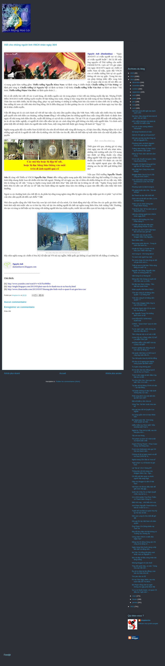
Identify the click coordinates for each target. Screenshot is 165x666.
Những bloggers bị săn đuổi (142, 563)
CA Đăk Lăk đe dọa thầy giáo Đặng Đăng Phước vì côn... (143, 226)
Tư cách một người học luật (142, 257)
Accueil (63, 373)
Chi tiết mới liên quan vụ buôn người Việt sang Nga (143, 477)
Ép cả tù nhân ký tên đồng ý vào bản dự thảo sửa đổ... (143, 572)
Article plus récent (12, 373)
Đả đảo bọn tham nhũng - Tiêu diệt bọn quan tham (143, 285)
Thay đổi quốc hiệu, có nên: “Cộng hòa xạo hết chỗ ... (144, 567)
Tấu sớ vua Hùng (138, 436)
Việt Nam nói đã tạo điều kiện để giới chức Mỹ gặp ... (143, 488)
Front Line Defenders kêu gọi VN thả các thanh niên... (144, 450)
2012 (132, 606)
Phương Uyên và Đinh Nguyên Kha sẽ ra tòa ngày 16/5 (143, 144)
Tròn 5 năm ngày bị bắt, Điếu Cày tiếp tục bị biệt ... (144, 376)
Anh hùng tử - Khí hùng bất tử (143, 254)
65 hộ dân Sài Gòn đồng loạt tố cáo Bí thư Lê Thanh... (143, 371)
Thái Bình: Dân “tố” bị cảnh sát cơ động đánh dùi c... (144, 210)
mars (134, 596)
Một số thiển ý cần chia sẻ (141, 401)
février (134, 599)
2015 (132, 73)
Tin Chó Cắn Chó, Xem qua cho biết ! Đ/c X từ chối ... (143, 381)
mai (134, 105)
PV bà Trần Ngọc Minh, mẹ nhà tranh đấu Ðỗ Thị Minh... (143, 581)
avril (134, 108)
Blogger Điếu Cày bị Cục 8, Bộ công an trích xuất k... (143, 176)
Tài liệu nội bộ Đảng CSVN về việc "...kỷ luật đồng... (144, 386)
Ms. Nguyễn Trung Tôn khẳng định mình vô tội (143, 314)
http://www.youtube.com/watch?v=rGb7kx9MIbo (29, 283)
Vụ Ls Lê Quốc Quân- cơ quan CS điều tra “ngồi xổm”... (144, 591)
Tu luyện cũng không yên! (141, 367)
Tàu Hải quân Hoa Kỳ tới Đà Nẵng (144, 358)
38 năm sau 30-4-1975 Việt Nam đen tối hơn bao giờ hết (144, 231)
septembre (136, 92)
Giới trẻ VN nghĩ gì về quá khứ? (143, 135)
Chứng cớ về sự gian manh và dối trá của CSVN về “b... (144, 455)
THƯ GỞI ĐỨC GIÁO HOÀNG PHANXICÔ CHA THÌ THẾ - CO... (143, 182)
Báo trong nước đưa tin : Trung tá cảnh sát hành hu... (144, 244)
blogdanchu (145, 620)
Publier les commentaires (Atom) (68, 381)
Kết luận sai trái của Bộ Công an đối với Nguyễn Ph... (143, 139)
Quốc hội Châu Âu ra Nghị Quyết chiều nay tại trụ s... (144, 493)
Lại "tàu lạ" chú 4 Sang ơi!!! (142, 468)
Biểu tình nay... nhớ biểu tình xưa (144, 502)
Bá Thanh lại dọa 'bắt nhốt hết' (143, 195)
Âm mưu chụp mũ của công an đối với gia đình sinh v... (144, 261)
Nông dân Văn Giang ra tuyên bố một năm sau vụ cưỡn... (144, 280)
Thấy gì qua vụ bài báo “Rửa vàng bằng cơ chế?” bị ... (144, 266)
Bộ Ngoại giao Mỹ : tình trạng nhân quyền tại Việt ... (142, 421)
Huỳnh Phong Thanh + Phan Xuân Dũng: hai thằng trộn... (144, 445)
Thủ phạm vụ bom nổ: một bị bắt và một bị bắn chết (143, 440)
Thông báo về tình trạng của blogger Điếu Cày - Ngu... (142, 472)
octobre (135, 89)
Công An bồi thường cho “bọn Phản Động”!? (142, 220)
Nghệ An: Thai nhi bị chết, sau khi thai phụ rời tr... (144, 431)
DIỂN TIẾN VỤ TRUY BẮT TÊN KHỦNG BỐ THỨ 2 (143, 426)
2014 (132, 76)
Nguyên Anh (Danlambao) (100, 54)
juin (133, 102)
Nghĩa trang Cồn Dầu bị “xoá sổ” (143, 460)
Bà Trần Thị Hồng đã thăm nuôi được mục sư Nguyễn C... (143, 553)
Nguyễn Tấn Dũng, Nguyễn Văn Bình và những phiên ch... (143, 272)
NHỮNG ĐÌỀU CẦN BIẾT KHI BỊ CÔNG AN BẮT (144, 344)
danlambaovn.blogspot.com (24, 267)
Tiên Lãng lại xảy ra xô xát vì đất (143, 334)
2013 (132, 80)
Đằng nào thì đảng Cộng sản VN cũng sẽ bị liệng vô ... (144, 543)
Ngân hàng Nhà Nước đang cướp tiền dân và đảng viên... (144, 548)
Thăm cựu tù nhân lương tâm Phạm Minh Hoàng (142, 205)
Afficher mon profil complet (148, 623)
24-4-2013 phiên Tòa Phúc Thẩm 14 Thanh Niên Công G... (144, 498)
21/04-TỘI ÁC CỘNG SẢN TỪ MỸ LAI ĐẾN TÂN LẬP (144, 338)
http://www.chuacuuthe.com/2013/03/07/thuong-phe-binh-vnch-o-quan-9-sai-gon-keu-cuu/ (47, 289)
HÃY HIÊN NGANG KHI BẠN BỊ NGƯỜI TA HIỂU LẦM (143, 122)
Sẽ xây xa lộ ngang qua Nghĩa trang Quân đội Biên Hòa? (143, 362)
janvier (135, 602)
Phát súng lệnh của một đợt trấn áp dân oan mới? (143, 397)
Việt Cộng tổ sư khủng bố (141, 276)
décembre (136, 82)
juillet (134, 98)
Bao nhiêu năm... (138, 240)
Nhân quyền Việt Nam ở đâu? (142, 289)
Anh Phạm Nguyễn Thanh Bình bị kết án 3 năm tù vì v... (144, 507)
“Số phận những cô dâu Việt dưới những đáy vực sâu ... (144, 392)
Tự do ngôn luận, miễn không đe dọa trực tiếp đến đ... (144, 330)
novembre (136, 85)
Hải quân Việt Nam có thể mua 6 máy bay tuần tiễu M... (144, 354)
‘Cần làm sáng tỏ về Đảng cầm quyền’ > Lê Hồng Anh (143, 294)
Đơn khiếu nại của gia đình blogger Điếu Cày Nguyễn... (143, 236)
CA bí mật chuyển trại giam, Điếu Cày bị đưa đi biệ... (144, 160)
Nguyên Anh (18, 264)
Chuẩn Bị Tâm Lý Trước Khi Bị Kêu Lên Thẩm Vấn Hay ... (143, 250)
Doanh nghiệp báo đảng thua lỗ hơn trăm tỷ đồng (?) (143, 349)
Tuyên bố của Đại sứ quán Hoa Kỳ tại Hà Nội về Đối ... (144, 512)
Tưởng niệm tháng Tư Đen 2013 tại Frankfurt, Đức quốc (143, 150)
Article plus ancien (113, 373)
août (134, 95)
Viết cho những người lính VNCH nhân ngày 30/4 (144, 215)
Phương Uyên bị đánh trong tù (143, 187)
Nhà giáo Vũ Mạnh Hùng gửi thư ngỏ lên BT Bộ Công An (143, 165)
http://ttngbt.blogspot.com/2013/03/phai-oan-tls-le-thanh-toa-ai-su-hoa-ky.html (42, 286)
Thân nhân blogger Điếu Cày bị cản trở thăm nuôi (143, 304)
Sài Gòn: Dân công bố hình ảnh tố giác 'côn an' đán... (144, 117)
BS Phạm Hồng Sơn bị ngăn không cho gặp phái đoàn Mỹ (143, 586)
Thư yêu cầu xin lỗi (139, 576)
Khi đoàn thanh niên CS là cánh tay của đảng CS (143, 309)
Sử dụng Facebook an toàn (142, 132)
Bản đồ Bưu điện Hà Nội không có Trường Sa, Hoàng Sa (144, 533)
